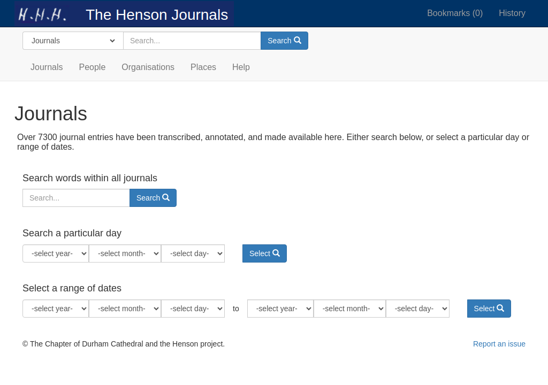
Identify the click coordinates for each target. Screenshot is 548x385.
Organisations (147, 67)
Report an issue (499, 344)
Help (241, 67)
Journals (47, 67)
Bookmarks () (455, 13)
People (92, 67)
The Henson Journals (124, 13)
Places (203, 67)
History (512, 13)
